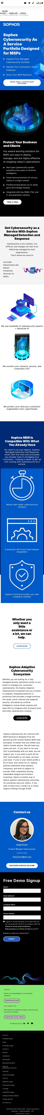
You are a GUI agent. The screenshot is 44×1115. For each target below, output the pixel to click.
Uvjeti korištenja (24, 1111)
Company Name (9, 905)
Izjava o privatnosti (33, 1109)
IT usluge (5, 1088)
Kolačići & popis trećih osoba (15, 1109)
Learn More (22, 646)
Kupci (4, 1042)
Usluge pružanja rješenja (10, 1095)
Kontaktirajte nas (12, 1000)
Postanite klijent (7, 1038)
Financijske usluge (8, 1085)
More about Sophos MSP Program (22, 82)
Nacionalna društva (8, 1063)
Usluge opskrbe (7, 1099)
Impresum (14, 1111)
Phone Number (8, 913)
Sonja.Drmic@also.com (22, 857)
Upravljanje (6, 1059)
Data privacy (10, 929)
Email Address (9, 896)
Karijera (5, 1052)
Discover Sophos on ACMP (22, 865)
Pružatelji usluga (7, 1045)
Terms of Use (24, 929)
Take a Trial (12, 202)
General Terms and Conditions (17, 926)
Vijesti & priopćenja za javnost (9, 1067)
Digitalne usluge (7, 1081)
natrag (5, 11)
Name (6, 887)
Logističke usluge (8, 1092)
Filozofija (5, 1071)
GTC (32, 1111)
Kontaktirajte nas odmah (14, 1017)
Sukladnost (6, 1056)
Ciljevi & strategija (8, 1074)
